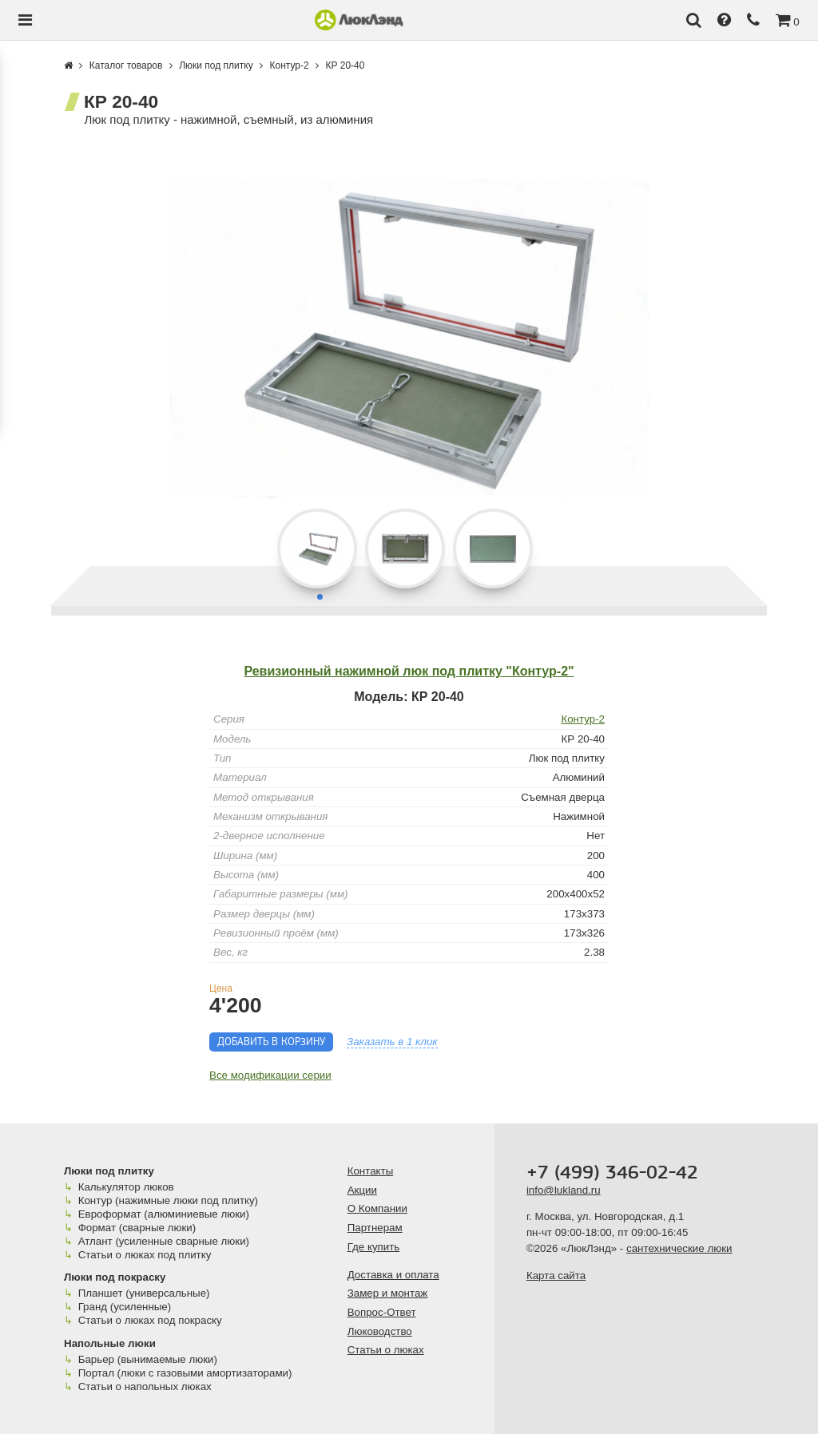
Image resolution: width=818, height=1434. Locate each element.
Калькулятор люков (126, 1187)
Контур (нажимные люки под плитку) (168, 1200)
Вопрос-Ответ (381, 1312)
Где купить (373, 1247)
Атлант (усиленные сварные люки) (163, 1241)
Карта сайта (556, 1275)
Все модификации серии (270, 1075)
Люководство (379, 1331)
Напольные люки (110, 1343)
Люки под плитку (109, 1171)
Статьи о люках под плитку (145, 1255)
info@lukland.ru (563, 1190)
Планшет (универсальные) (144, 1293)
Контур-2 (583, 719)
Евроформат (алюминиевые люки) (163, 1214)
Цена (220, 988)
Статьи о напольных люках (145, 1386)
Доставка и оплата (393, 1275)
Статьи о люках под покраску (150, 1320)
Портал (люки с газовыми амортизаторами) (185, 1373)
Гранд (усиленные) (125, 1307)
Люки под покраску (114, 1277)
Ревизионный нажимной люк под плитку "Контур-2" (409, 671)
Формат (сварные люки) (137, 1228)
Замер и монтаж (387, 1293)
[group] (409, 338)
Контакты (370, 1171)
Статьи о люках (385, 1350)
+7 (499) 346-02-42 (612, 1173)
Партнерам (375, 1228)
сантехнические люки (679, 1248)
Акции (362, 1190)
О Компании (377, 1208)
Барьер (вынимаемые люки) (147, 1359)
